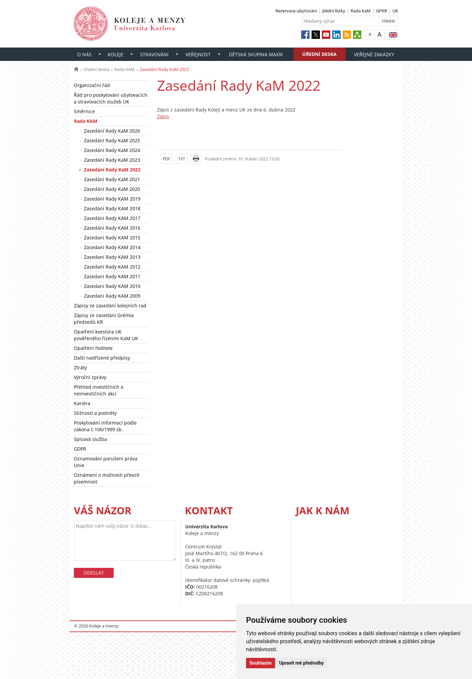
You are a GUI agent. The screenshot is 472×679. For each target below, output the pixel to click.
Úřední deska (319, 54)
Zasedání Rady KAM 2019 (112, 199)
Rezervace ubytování (296, 11)
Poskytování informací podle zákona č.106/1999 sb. (105, 426)
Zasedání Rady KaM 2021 (112, 179)
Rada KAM (124, 69)
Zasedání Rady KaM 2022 (112, 169)
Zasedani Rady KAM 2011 (112, 276)
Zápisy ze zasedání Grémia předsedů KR (104, 318)
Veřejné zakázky (374, 54)
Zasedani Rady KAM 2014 (112, 247)
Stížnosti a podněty (95, 413)
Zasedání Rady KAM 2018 (112, 208)
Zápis (163, 116)
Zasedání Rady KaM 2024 (112, 150)
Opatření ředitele (93, 348)
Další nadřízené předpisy (102, 358)
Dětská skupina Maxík (256, 54)
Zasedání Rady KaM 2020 (112, 189)
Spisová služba (90, 439)
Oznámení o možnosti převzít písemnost (106, 478)
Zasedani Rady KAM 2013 (112, 257)
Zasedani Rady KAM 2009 (112, 296)
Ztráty (80, 367)
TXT (181, 159)
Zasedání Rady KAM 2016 (112, 228)
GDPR (80, 449)
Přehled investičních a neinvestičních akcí (98, 390)
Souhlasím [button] (260, 663)
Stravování (154, 54)
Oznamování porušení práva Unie (105, 461)
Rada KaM (361, 11)
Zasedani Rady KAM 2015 (112, 237)
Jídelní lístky (333, 11)
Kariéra (82, 403)
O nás (84, 54)
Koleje (115, 54)
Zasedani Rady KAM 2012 (112, 266)
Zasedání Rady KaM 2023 (112, 160)
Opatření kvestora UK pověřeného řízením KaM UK (106, 335)
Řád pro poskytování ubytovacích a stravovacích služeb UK (110, 98)
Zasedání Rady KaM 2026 (112, 131)
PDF (166, 159)
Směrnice (84, 111)
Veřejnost (198, 54)
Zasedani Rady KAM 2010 (112, 286)
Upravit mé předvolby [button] (301, 663)
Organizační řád (92, 85)
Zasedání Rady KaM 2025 (112, 140)
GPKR (381, 11)
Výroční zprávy (90, 377)
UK (395, 11)
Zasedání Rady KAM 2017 (112, 218)
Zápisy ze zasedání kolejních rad (110, 305)
